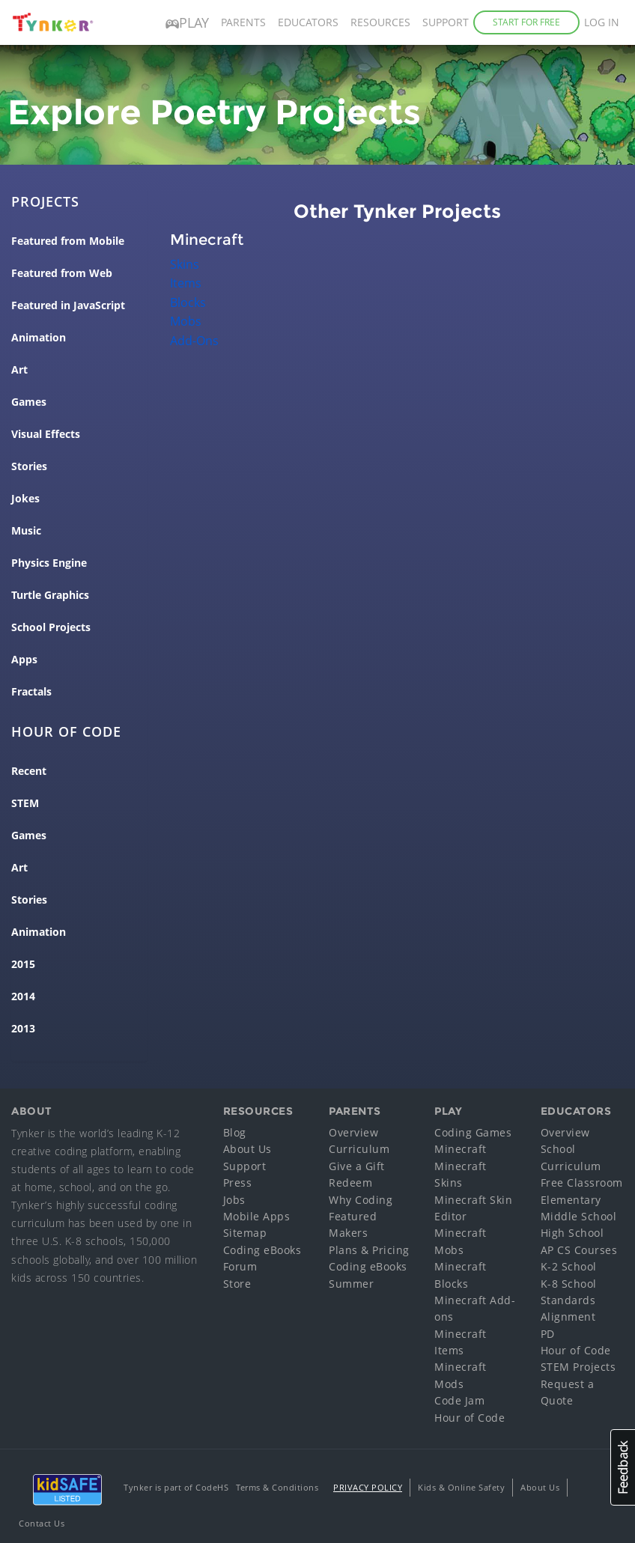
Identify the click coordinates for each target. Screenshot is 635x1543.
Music (26, 531)
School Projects (51, 627)
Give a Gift (357, 1166)
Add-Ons (194, 340)
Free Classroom (582, 1182)
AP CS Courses (579, 1250)
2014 (23, 996)
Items (185, 283)
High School (572, 1233)
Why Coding (360, 1200)
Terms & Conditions (277, 1487)
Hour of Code (469, 1417)
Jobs (234, 1200)
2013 (23, 1028)
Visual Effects (45, 434)
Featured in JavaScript (68, 305)
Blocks (188, 302)
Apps (24, 659)
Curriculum (359, 1149)
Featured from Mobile (67, 241)
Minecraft (460, 1149)
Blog (234, 1132)
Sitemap (245, 1233)
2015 (23, 964)
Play (187, 22)
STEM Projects (578, 1367)
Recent (28, 771)
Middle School (579, 1216)
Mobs (185, 321)
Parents (243, 22)
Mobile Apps (257, 1216)
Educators (308, 22)
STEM (25, 803)
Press (237, 1182)
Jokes (25, 498)
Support (445, 22)
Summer (351, 1283)
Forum (240, 1266)
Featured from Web (61, 273)
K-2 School (569, 1266)
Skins (184, 264)
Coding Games (472, 1132)
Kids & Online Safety (461, 1487)
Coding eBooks (262, 1250)
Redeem (350, 1182)
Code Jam (459, 1400)
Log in (601, 22)
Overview (353, 1132)
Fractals (31, 692)
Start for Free (526, 22)
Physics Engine (49, 563)
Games (28, 402)
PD (548, 1334)
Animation (38, 337)
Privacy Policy (367, 1487)
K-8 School (569, 1283)
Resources (380, 22)
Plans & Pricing (369, 1250)
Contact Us (41, 1523)
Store (237, 1283)
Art (19, 370)
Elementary (571, 1200)
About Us (247, 1149)
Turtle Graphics (50, 595)
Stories (29, 466)
